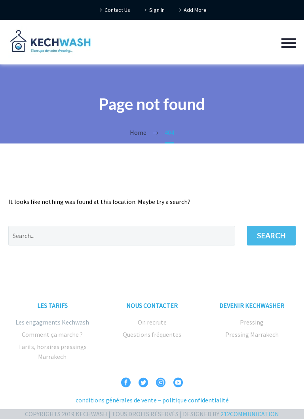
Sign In (157, 9)
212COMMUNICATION (249, 414)
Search (271, 235)
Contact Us (117, 9)
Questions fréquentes (152, 334)
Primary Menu (288, 43)
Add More (195, 9)
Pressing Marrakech (252, 334)
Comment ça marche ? (52, 334)
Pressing (252, 322)
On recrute (152, 322)
